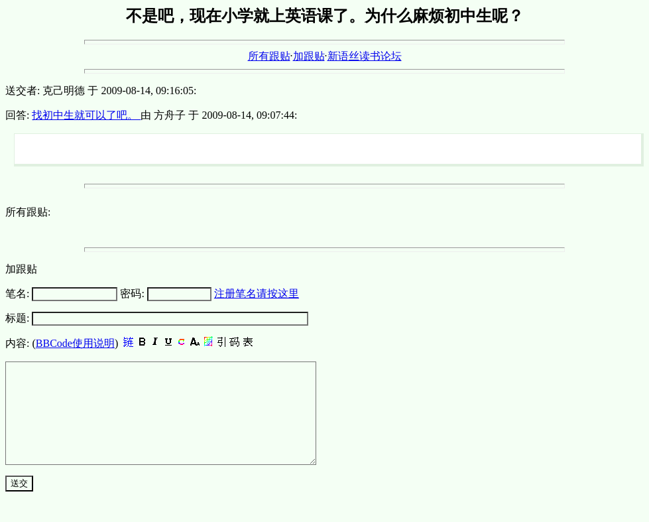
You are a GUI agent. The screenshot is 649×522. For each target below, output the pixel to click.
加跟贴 (309, 56)
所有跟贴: (27, 212)
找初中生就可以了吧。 (86, 115)
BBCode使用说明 (75, 343)
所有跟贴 (269, 56)
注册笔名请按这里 (256, 293)
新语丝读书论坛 (364, 56)
